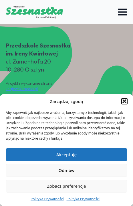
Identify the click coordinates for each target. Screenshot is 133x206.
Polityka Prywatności (47, 199)
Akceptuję (66, 154)
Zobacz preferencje (66, 186)
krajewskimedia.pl (22, 88)
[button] (124, 101)
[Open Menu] (122, 12)
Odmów (66, 170)
